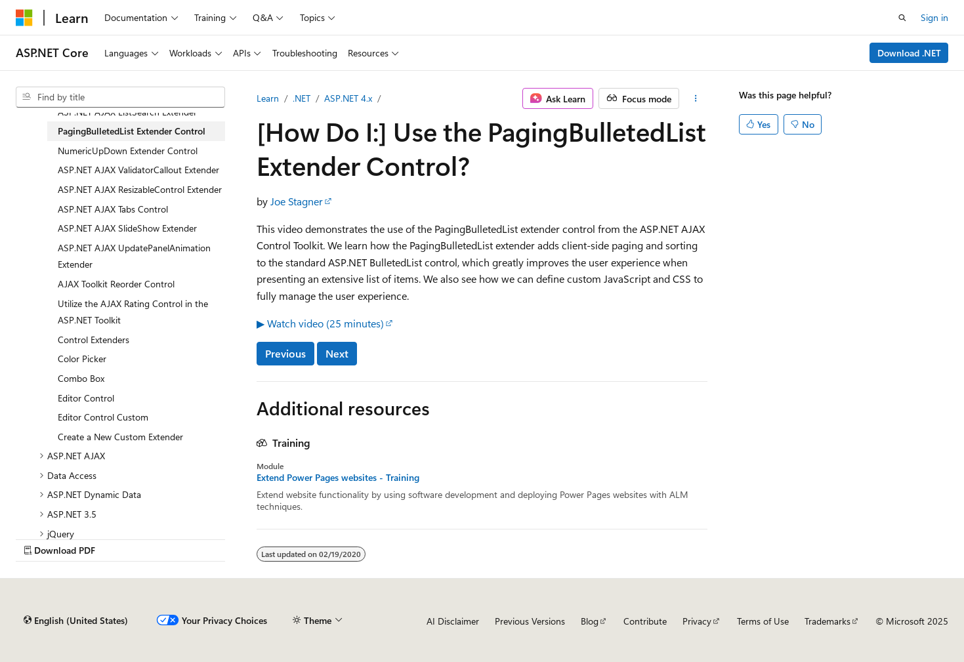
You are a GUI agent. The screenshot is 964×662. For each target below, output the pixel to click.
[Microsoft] (24, 17)
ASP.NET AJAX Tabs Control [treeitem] (113, 209)
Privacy (696, 621)
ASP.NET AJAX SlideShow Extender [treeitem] (127, 228)
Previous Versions (530, 621)
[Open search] (902, 18)
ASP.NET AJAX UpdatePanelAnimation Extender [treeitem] (134, 256)
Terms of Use (763, 621)
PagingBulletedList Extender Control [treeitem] (131, 131)
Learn (268, 98)
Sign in (934, 17)
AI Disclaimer (453, 621)
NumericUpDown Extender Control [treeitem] (128, 150)
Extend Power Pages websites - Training (338, 478)
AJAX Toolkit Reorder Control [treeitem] (116, 284)
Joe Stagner (296, 201)
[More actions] (695, 98)
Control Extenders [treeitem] (93, 339)
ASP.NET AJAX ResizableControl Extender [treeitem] (140, 189)
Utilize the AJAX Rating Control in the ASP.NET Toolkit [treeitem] (133, 312)
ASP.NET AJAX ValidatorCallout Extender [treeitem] (138, 169)
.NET (301, 98)
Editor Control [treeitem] (86, 398)
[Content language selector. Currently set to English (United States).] (76, 620)
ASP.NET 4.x (348, 98)
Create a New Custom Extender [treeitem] (120, 436)
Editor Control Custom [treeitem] (103, 417)
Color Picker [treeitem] (82, 358)
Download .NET (909, 53)
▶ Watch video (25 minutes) (320, 323)
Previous (285, 353)
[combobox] (120, 97)
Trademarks (827, 621)
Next (336, 353)
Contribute (645, 621)
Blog (589, 621)
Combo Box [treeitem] (81, 378)
